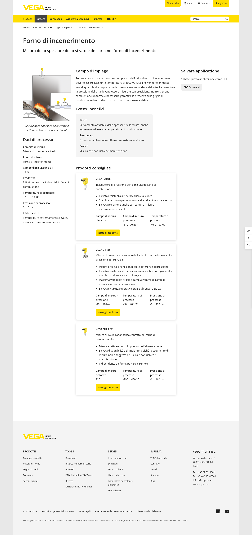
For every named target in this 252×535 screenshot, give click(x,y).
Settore (41, 18)
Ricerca (69, 480)
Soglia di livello (31, 469)
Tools (69, 451)
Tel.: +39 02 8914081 (204, 472)
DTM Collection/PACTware (79, 475)
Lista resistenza (116, 475)
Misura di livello (31, 463)
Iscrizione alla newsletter (78, 486)
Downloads (56, 18)
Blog (152, 480)
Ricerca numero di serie (78, 463)
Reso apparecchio (117, 458)
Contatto (155, 463)
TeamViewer (114, 490)
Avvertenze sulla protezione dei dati (113, 511)
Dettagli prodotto (108, 232)
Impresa (98, 18)
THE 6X (111, 18)
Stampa (154, 475)
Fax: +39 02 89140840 (204, 476)
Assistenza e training (77, 18)
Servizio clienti (116, 469)
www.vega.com (201, 484)
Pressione (28, 475)
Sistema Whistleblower (149, 511)
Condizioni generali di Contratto (58, 511)
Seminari (113, 463)
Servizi (112, 451)
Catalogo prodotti (32, 458)
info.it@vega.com (202, 480)
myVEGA (69, 469)
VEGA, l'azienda (158, 458)
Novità (153, 469)
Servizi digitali (30, 480)
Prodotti (27, 18)
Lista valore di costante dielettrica (120, 482)
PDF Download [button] (192, 87)
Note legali (85, 511)
